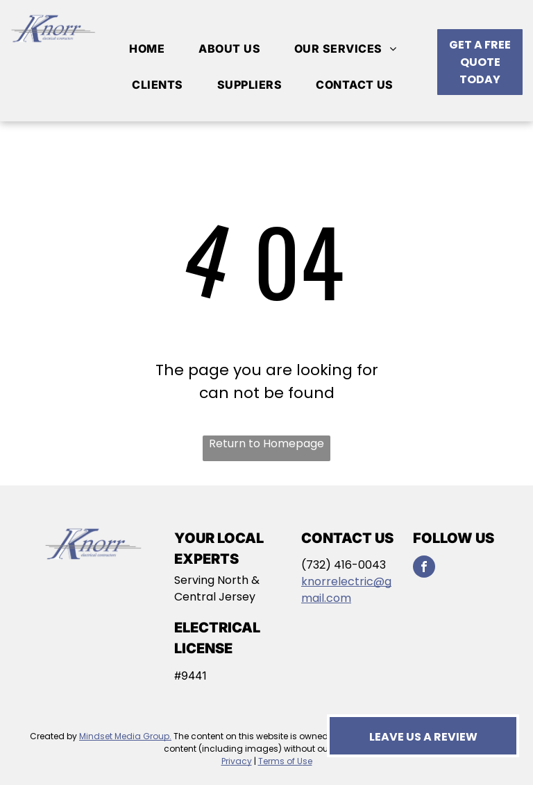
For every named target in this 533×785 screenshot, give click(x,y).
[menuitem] (152, 49)
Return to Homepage (266, 443)
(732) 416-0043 (343, 565)
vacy (241, 761)
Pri (225, 761)
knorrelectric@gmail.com (346, 589)
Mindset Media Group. (125, 736)
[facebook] (424, 568)
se (307, 761)
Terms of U (280, 761)
